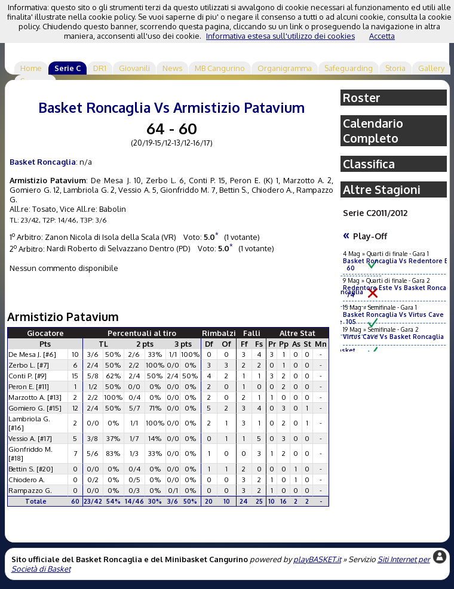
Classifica (369, 163)
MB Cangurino (220, 68)
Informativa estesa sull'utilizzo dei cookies (280, 36)
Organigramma (284, 68)
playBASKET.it (317, 559)
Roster (362, 97)
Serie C (67, 68)
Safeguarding (348, 68)
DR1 (99, 68)
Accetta (382, 36)
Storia (395, 68)
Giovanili (134, 68)
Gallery (431, 68)
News (172, 68)
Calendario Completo (373, 131)
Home (31, 68)
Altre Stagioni (382, 189)
